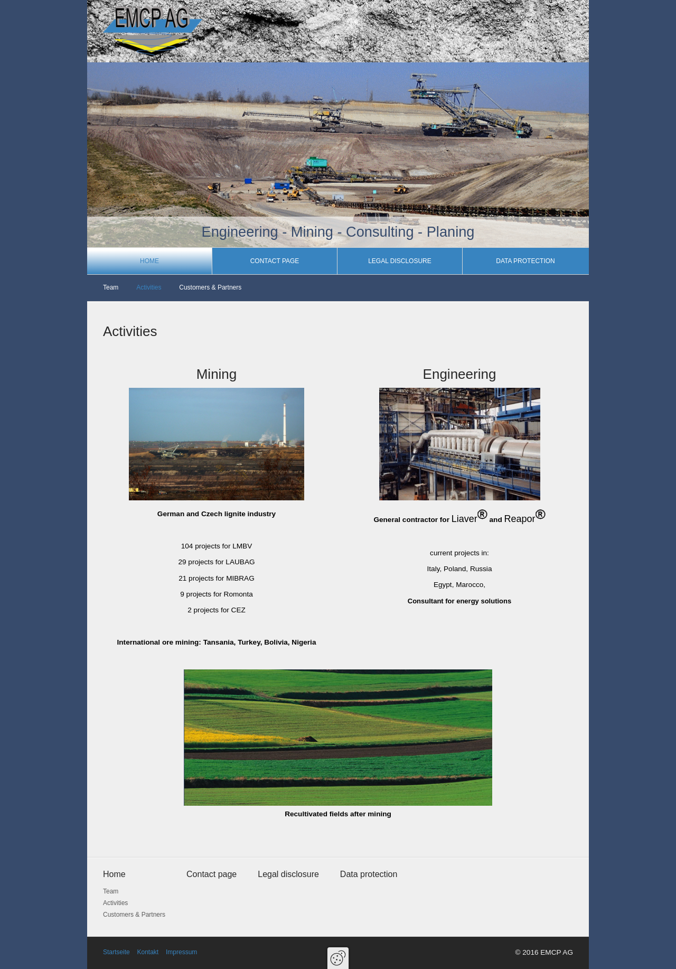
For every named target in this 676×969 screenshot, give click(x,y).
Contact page (274, 261)
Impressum (181, 952)
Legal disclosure (399, 261)
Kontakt (147, 952)
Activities (148, 287)
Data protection (525, 261)
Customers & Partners (210, 287)
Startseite (116, 952)
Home (149, 261)
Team (110, 287)
